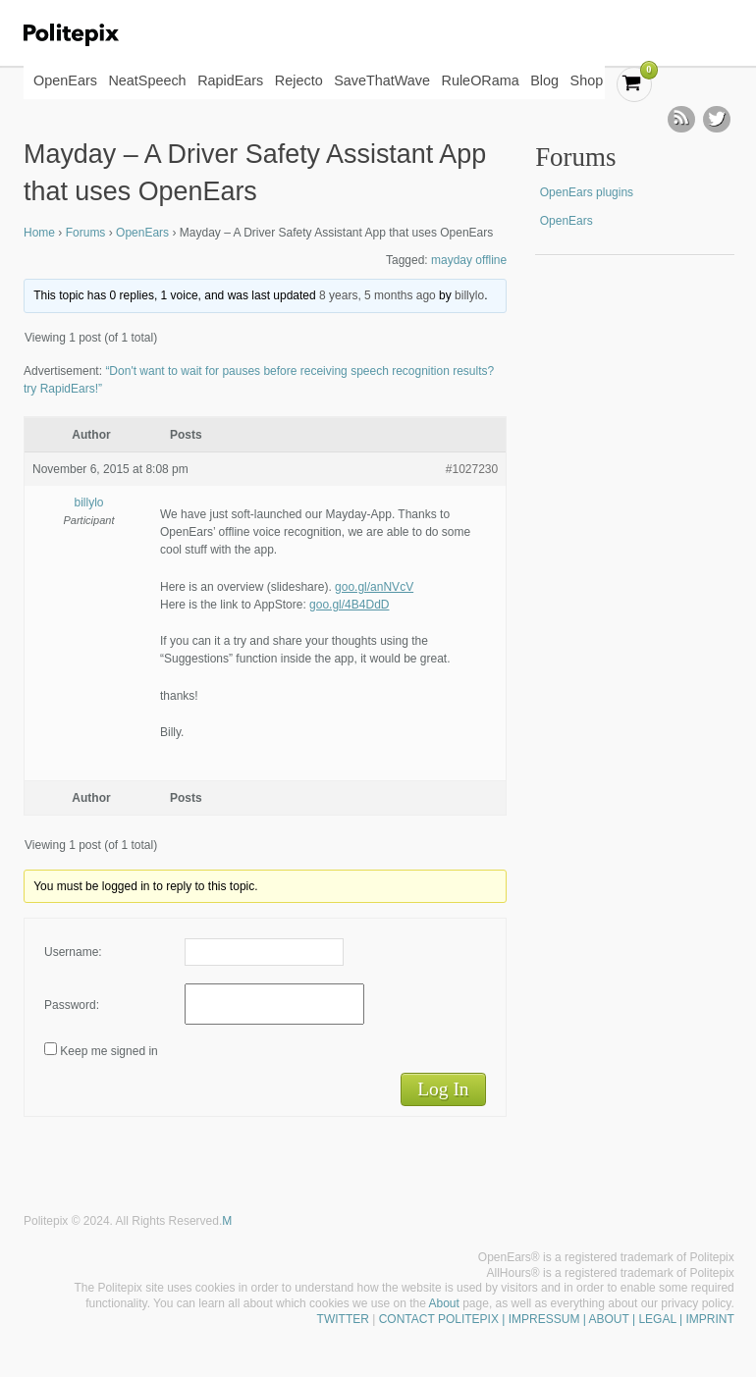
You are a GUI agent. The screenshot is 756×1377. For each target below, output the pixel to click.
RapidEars (230, 80)
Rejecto (299, 80)
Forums (86, 232)
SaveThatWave (382, 80)
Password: (71, 1005)
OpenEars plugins (586, 192)
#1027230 (472, 469)
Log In (442, 1089)
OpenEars (65, 80)
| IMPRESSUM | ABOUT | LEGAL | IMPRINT (616, 1319)
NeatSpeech (147, 80)
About (444, 1303)
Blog (544, 80)
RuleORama (480, 80)
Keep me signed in (108, 1051)
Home (39, 232)
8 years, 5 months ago (377, 295)
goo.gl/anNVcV (374, 587)
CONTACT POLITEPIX (439, 1319)
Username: (73, 952)
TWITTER (343, 1319)
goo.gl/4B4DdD (349, 604)
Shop (587, 80)
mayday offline (469, 260)
